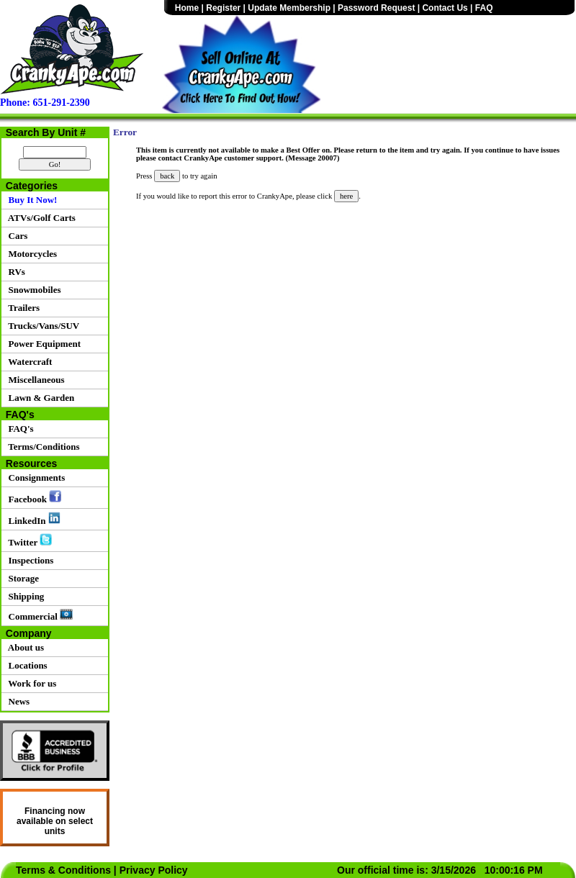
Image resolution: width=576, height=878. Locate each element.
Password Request (376, 8)
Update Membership (289, 8)
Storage (21, 578)
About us (24, 647)
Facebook (32, 497)
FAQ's (19, 428)
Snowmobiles (32, 289)
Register (223, 8)
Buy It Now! (30, 199)
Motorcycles (30, 253)
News (17, 701)
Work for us (30, 683)
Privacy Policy (154, 870)
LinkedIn (32, 519)
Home (187, 8)
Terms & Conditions (63, 870)
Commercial (38, 615)
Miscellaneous (34, 379)
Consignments (34, 477)
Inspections (28, 560)
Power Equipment (42, 343)
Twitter (28, 540)
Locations (26, 665)
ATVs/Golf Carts (40, 217)
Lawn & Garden (39, 397)
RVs (14, 271)
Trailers (22, 307)
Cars (15, 235)
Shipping (24, 596)
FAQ (484, 8)
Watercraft (28, 361)
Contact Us (444, 8)
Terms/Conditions (41, 446)
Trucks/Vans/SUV (41, 325)
